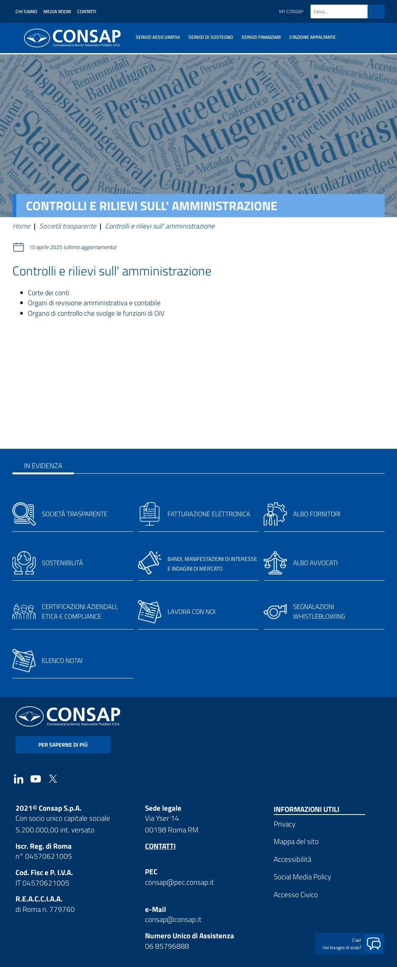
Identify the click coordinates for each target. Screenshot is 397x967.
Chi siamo (26, 11)
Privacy (284, 823)
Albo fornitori (316, 514)
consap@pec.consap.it (179, 881)
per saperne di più (63, 744)
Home (21, 226)
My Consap (291, 11)
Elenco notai (62, 661)
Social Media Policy (302, 876)
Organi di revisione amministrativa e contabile (94, 303)
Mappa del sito (296, 841)
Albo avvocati (315, 563)
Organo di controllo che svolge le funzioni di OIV (96, 313)
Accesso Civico (296, 894)
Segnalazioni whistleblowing (319, 612)
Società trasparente (67, 226)
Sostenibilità (62, 563)
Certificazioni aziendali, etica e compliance (80, 612)
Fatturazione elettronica (208, 514)
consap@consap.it (173, 919)
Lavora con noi (191, 612)
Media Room (57, 11)
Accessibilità (292, 859)
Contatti (86, 11)
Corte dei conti (48, 292)
